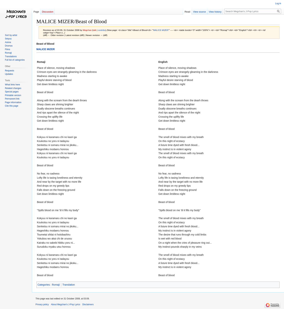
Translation (68, 284)
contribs (101, 30)
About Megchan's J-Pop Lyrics (65, 304)
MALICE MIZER (160, 30)
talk (94, 30)
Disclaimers (88, 304)
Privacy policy (42, 304)
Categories (43, 284)
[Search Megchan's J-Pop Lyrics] (252, 11)
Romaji (56, 284)
